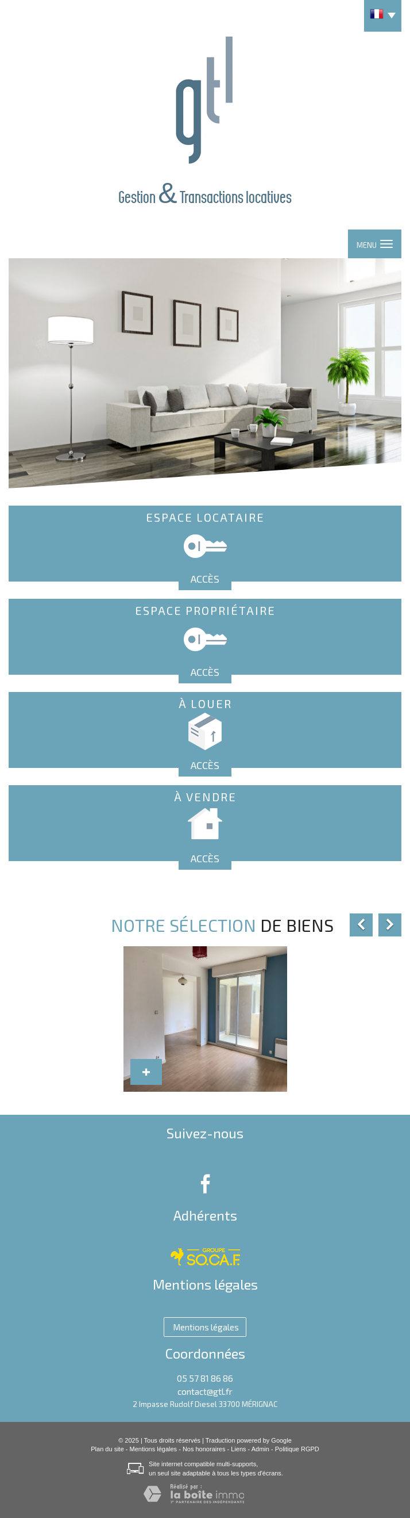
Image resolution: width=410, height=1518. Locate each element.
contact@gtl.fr (205, 1391)
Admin (260, 1449)
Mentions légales (153, 1449)
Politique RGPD (297, 1449)
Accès (205, 578)
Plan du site (107, 1449)
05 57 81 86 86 (205, 1378)
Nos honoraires (204, 1449)
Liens (238, 1449)
